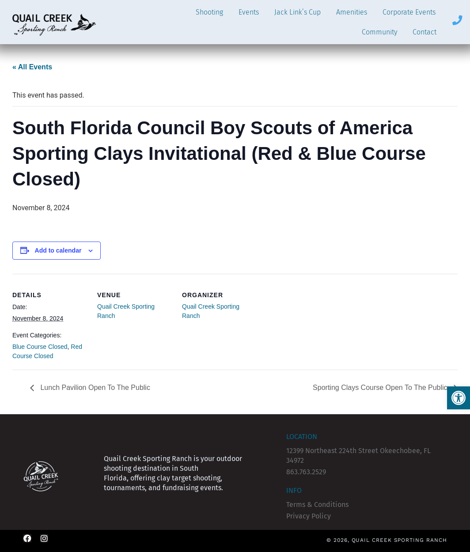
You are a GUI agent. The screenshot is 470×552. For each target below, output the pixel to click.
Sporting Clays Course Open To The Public (381, 387)
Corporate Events (409, 12)
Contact (424, 32)
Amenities (351, 12)
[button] (458, 397)
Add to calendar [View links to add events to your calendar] (58, 250)
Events (249, 12)
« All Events (32, 67)
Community (379, 32)
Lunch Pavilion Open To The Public (94, 387)
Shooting (209, 12)
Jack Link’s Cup (297, 12)
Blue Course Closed (40, 346)
